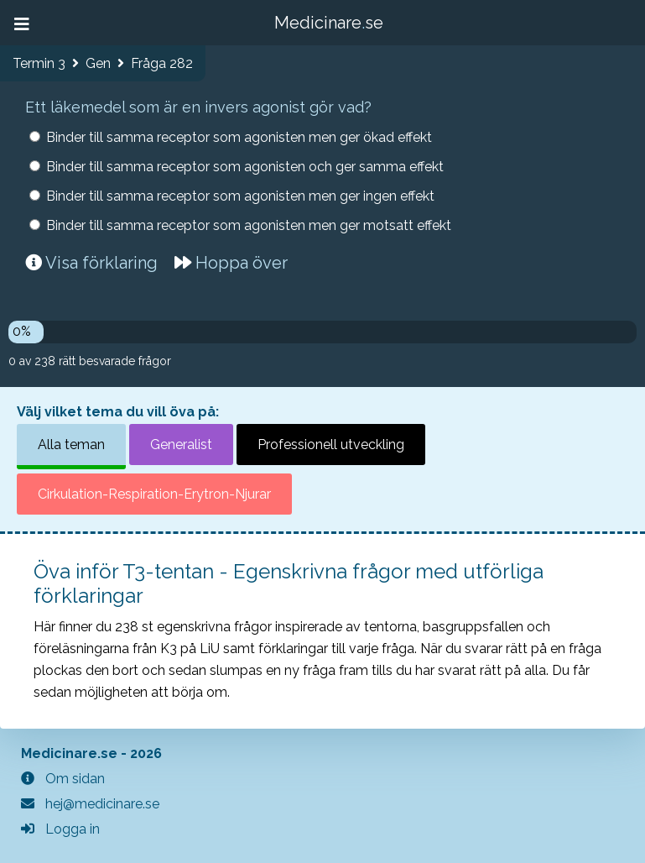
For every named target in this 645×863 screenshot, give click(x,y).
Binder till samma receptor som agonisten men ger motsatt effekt (248, 225)
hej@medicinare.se (90, 804)
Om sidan (63, 779)
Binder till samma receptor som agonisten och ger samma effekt (245, 167)
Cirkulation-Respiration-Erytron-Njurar (154, 494)
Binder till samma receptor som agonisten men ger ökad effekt (239, 137)
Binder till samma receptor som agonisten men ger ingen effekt (240, 196)
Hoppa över (231, 263)
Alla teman (71, 444)
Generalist (181, 444)
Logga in (60, 829)
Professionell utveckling (330, 444)
